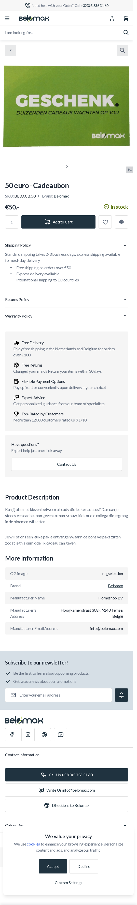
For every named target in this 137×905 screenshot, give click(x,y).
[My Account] (112, 18)
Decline (83, 866)
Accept (53, 866)
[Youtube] (60, 734)
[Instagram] (28, 734)
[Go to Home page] (34, 18)
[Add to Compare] (121, 222)
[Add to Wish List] (105, 222)
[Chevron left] (10, 50)
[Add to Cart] (58, 222)
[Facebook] (11, 734)
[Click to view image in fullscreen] (122, 50)
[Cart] (126, 18)
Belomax (61, 195)
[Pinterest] (44, 734)
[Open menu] (7, 18)
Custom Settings (68, 882)
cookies (33, 843)
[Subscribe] (121, 695)
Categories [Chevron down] (66, 825)
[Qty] (11, 222)
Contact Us (66, 464)
